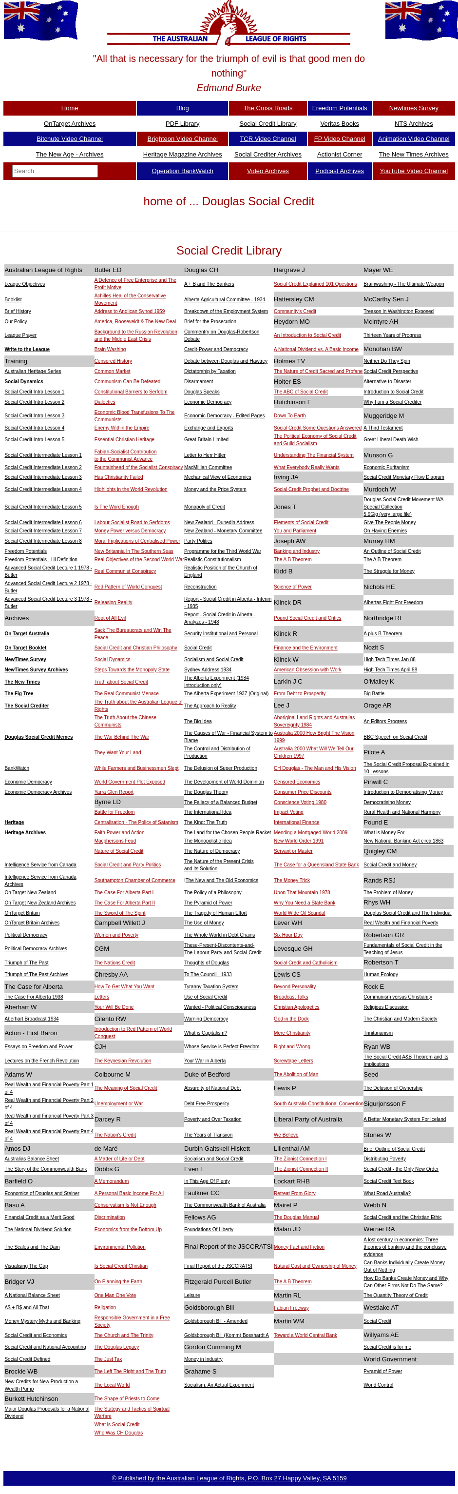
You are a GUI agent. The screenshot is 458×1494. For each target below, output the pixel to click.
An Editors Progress (385, 721)
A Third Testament (382, 428)
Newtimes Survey (414, 108)
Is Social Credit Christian (121, 1266)
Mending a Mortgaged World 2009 (310, 832)
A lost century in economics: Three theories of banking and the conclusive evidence (404, 1247)
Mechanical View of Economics (217, 477)
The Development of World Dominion (224, 782)
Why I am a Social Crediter (392, 402)
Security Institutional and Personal (221, 633)
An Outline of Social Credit (391, 551)
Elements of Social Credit (301, 522)
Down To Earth (289, 415)
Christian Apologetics (296, 1007)
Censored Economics (297, 782)
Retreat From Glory (295, 1193)
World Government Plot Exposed (130, 782)
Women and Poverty (116, 935)
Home (69, 108)
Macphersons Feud (115, 841)
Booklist (12, 299)
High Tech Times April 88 (390, 669)
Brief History (17, 311)
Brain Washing (110, 349)
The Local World (112, 1385)
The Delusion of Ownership (392, 1088)
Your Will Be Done (114, 1007)
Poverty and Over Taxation (213, 1119)
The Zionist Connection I (300, 1158)
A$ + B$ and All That (26, 1307)
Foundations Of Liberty (208, 1229)
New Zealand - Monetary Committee (223, 530)
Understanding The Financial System (314, 455)
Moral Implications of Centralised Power (137, 541)
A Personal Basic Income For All (129, 1193)
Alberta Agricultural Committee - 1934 (224, 299)
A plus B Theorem (382, 633)
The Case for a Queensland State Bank (316, 864)
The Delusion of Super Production (220, 768)
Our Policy (15, 321)
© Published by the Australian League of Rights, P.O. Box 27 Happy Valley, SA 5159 (229, 1478)
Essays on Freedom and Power (38, 1046)
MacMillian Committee (208, 467)
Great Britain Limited (206, 439)
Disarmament (198, 381)
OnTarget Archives (69, 123)
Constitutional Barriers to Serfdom (131, 391)
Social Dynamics (23, 381)
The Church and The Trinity (124, 1335)
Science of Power (293, 587)
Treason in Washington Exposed (398, 311)
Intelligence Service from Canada (40, 864)
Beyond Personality (295, 986)
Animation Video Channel (413, 138)
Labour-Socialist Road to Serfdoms (132, 522)
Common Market (113, 371)
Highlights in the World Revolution (131, 489)
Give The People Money (389, 522)
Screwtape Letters (293, 1060)
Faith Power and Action (120, 832)
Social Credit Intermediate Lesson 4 (42, 489)
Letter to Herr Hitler (205, 455)
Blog (182, 108)
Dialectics (105, 402)
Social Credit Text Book (388, 1181)
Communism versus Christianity (397, 997)
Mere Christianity (292, 1033)
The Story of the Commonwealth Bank (45, 1169)
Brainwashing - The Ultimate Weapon (403, 284)
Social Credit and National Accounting (45, 1347)
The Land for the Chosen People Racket (227, 832)
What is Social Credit (117, 1424)
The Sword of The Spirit (120, 913)
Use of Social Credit (205, 997)
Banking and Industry (297, 551)
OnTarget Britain (21, 913)
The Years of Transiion (208, 1135)
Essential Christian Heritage (124, 439)
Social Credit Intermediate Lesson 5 (42, 507)
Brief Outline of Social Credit (394, 1149)
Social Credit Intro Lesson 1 (34, 391)
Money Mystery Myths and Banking (42, 1321)
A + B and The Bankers (209, 284)
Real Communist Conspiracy (125, 571)
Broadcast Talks (291, 997)
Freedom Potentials (339, 108)
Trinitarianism (378, 1033)
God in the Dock (291, 1019)
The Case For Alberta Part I (124, 892)
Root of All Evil (110, 618)
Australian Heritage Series (32, 371)
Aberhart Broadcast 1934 (31, 1019)
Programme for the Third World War (222, 551)
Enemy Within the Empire (122, 428)
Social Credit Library (267, 123)
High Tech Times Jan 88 (389, 659)
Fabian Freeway (291, 1308)
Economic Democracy (207, 402)
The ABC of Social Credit (301, 391)
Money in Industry (203, 1359)
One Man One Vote (115, 1295)
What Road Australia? (387, 1193)
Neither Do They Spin (386, 361)
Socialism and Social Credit (214, 659)
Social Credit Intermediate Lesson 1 (42, 455)
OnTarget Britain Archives (31, 922)
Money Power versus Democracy (130, 530)
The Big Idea (198, 721)
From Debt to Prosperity (299, 693)
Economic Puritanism (386, 467)
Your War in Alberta (205, 1060)
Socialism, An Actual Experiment (219, 1385)
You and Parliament (295, 530)
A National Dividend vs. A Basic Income (316, 349)
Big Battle (373, 693)
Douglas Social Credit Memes (38, 737)
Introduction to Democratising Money (403, 792)
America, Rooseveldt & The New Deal (135, 321)
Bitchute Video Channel (70, 138)
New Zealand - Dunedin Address (219, 522)
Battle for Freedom (115, 812)
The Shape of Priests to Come (127, 1398)
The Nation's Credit (115, 1135)
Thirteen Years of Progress (392, 335)
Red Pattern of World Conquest (128, 587)
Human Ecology (380, 974)
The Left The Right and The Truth (131, 1371)
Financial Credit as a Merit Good (39, 1217)
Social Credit (198, 647)
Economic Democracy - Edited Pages (224, 415)
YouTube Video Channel (414, 171)
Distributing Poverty (384, 1158)
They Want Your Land (118, 752)
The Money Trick (292, 880)
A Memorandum (112, 1181)
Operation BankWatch (182, 171)
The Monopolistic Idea (208, 841)
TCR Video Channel (268, 138)
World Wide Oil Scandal (299, 913)
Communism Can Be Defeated (128, 381)
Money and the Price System (215, 489)
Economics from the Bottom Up (128, 1229)
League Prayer (20, 335)
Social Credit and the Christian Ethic (402, 1217)
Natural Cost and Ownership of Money (315, 1266)
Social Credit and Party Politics (128, 864)
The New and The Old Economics (222, 880)
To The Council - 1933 (208, 974)
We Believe (286, 1135)
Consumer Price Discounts (302, 792)
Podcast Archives (339, 171)
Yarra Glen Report (114, 792)
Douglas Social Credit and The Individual (407, 913)
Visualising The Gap (26, 1266)
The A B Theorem (293, 559)
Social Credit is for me (387, 1347)
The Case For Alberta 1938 (33, 997)
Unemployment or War (119, 1103)
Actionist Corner (339, 154)
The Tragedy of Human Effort (215, 913)
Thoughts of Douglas (206, 962)
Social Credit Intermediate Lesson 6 (42, 522)
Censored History (113, 361)
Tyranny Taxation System (211, 986)
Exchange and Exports (208, 428)
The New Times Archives (414, 154)
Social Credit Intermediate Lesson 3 (42, 477)
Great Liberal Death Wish (390, 439)
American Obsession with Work (308, 669)
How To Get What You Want (124, 986)
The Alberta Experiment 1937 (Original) (226, 693)
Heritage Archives (25, 832)
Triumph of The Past (26, 962)
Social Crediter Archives (268, 154)
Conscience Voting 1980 (300, 802)
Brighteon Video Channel (183, 138)
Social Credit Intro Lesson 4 (34, 428)
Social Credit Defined (27, 1359)
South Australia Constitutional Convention (318, 1103)
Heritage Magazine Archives (182, 154)
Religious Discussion (385, 1007)
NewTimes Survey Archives (36, 669)
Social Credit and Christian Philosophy (136, 647)
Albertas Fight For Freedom (393, 602)
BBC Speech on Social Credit (395, 737)
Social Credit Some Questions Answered (318, 428)
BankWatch (16, 768)
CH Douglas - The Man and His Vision (315, 768)
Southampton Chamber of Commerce (135, 880)
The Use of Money (204, 922)
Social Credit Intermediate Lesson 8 (42, 541)
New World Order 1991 (299, 841)
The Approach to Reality (210, 705)
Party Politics (198, 541)
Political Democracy (25, 935)
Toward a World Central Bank (305, 1335)
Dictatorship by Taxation (210, 371)
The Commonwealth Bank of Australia (225, 1205)
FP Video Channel (339, 138)
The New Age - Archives (70, 154)
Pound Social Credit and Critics (307, 618)
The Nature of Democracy (212, 851)
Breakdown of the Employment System (226, 311)
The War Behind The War (122, 737)
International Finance (296, 822)
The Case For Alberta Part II (125, 902)
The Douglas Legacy (117, 1347)
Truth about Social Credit (121, 682)
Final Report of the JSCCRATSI (218, 1266)
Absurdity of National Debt (212, 1088)
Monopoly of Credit (204, 507)
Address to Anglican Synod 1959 (130, 311)
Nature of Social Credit (119, 851)
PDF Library (182, 123)
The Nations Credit (115, 962)
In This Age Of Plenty (207, 1181)
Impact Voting (289, 812)
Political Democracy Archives (35, 948)
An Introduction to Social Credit (307, 335)
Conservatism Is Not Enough (125, 1205)
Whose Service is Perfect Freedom (222, 1046)
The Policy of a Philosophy (213, 892)
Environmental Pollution (120, 1247)
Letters (102, 997)
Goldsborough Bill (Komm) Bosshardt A (226, 1335)
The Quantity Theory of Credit (395, 1295)
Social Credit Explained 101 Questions (315, 284)
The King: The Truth (205, 822)
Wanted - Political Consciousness (220, 1007)
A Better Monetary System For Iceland (404, 1119)
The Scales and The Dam (31, 1247)
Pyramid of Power (382, 1371)
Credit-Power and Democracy (216, 349)
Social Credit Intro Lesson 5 (34, 439)
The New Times (22, 682)
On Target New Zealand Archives (40, 902)
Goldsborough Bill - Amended (216, 1321)
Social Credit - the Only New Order (401, 1169)
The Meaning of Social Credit (126, 1088)
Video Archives (268, 171)
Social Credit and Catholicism (306, 962)
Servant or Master (293, 851)
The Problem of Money (388, 892)
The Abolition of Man (296, 1074)
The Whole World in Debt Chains (219, 935)
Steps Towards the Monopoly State (132, 669)
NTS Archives (414, 123)
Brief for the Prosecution (210, 321)
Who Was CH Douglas (119, 1432)
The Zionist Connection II (301, 1169)
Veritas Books (339, 123)
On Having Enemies (385, 530)
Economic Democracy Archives (38, 792)
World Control (378, 1385)
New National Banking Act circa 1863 (403, 841)
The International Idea (207, 812)
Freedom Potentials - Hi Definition (40, 559)
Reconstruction (200, 587)
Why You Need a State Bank (304, 902)
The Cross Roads (267, 108)
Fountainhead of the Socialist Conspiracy (139, 467)
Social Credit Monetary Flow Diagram (403, 477)
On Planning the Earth (118, 1281)
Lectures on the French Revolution (41, 1060)
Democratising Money (387, 802)
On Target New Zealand (30, 892)
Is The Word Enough (117, 507)
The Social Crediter (26, 705)
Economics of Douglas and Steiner (41, 1193)
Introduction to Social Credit (393, 391)
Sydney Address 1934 (207, 669)
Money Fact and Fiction (299, 1247)
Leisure (192, 1295)
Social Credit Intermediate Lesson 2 (42, 467)
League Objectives (24, 284)
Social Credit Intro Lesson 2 (34, 402)
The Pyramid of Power (208, 902)
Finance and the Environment (306, 647)
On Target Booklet (25, 647)
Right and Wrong (292, 1046)
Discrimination (110, 1217)
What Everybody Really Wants (307, 467)
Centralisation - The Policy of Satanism (136, 822)
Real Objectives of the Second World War (139, 559)
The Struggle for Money (389, 571)
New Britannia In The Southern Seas (134, 551)
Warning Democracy (206, 1019)
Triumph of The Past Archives (36, 974)
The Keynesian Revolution (123, 1060)
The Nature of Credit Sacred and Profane (318, 371)
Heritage (14, 822)
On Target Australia (26, 633)
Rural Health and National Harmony (401, 812)
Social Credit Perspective (390, 371)
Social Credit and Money (390, 864)
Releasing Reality (114, 602)
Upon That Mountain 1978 (302, 892)
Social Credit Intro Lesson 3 (34, 415)
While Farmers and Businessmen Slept (137, 768)
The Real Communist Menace (127, 693)
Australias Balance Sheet (31, 1158)
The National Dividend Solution (37, 1229)
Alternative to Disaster (387, 381)
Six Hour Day (288, 935)
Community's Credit (295, 311)
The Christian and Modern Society (400, 1019)
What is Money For (383, 832)
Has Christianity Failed (119, 477)
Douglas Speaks (202, 391)
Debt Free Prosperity (206, 1103)
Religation (105, 1307)
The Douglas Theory (206, 792)
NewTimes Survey (25, 659)
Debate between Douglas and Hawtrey (225, 361)
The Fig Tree (18, 693)
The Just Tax (108, 1359)
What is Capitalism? (205, 1033)
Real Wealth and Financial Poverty (400, 922)
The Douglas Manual (296, 1217)
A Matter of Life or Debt (120, 1158)
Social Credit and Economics (35, 1335)
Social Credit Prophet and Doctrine (311, 489)
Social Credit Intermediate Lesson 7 (42, 530)
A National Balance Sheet (31, 1295)
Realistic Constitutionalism (212, 559)
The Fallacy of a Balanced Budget (220, 802)
